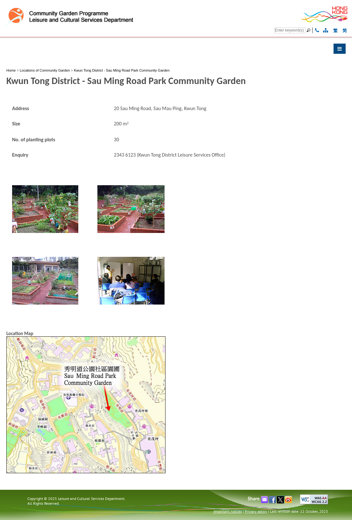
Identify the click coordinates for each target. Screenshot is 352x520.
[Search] (290, 30)
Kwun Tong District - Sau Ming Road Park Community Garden (122, 70)
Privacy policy (256, 511)
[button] (176, 50)
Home (11, 70)
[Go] (309, 30)
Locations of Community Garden (45, 70)
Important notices (228, 511)
